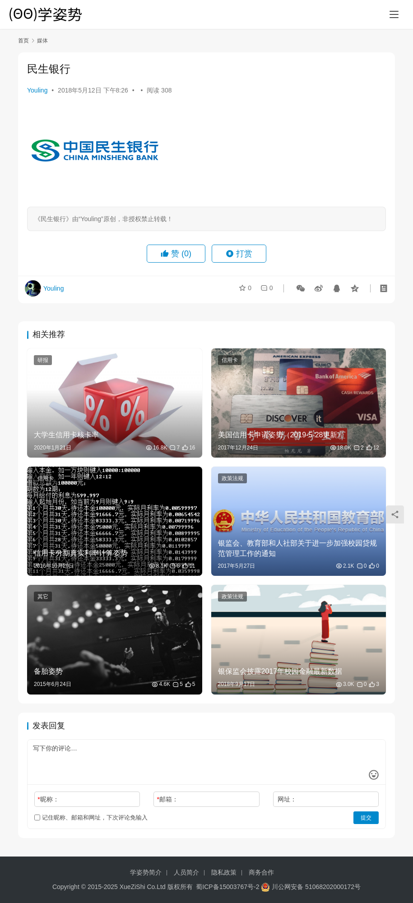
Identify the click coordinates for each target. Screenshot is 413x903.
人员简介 (186, 872)
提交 (366, 818)
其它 (42, 596)
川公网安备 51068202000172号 (316, 886)
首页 (23, 40)
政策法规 (232, 478)
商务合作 (261, 872)
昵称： (48, 799)
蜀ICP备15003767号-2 (227, 886)
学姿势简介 (146, 872)
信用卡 (230, 360)
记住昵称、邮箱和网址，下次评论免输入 (91, 817)
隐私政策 (224, 872)
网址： (287, 799)
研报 (42, 360)
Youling (37, 90)
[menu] (394, 14)
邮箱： (167, 799)
